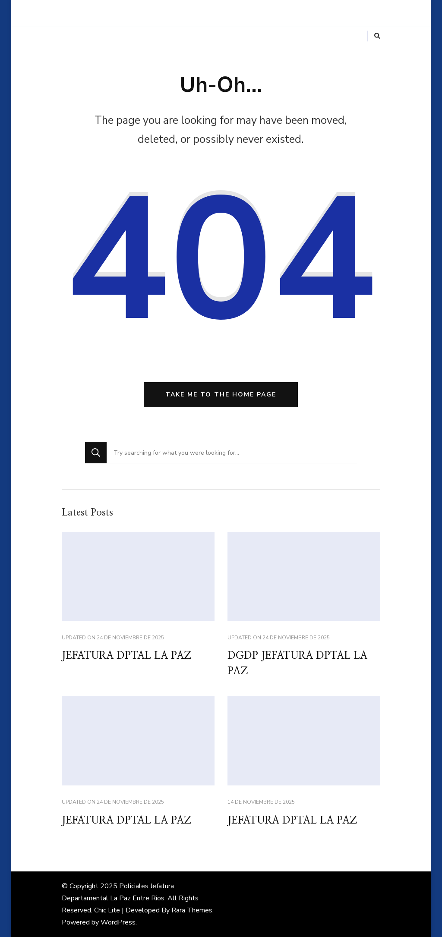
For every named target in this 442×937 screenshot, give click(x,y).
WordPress (118, 922)
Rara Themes (191, 910)
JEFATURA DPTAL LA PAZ (126, 656)
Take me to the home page (220, 394)
